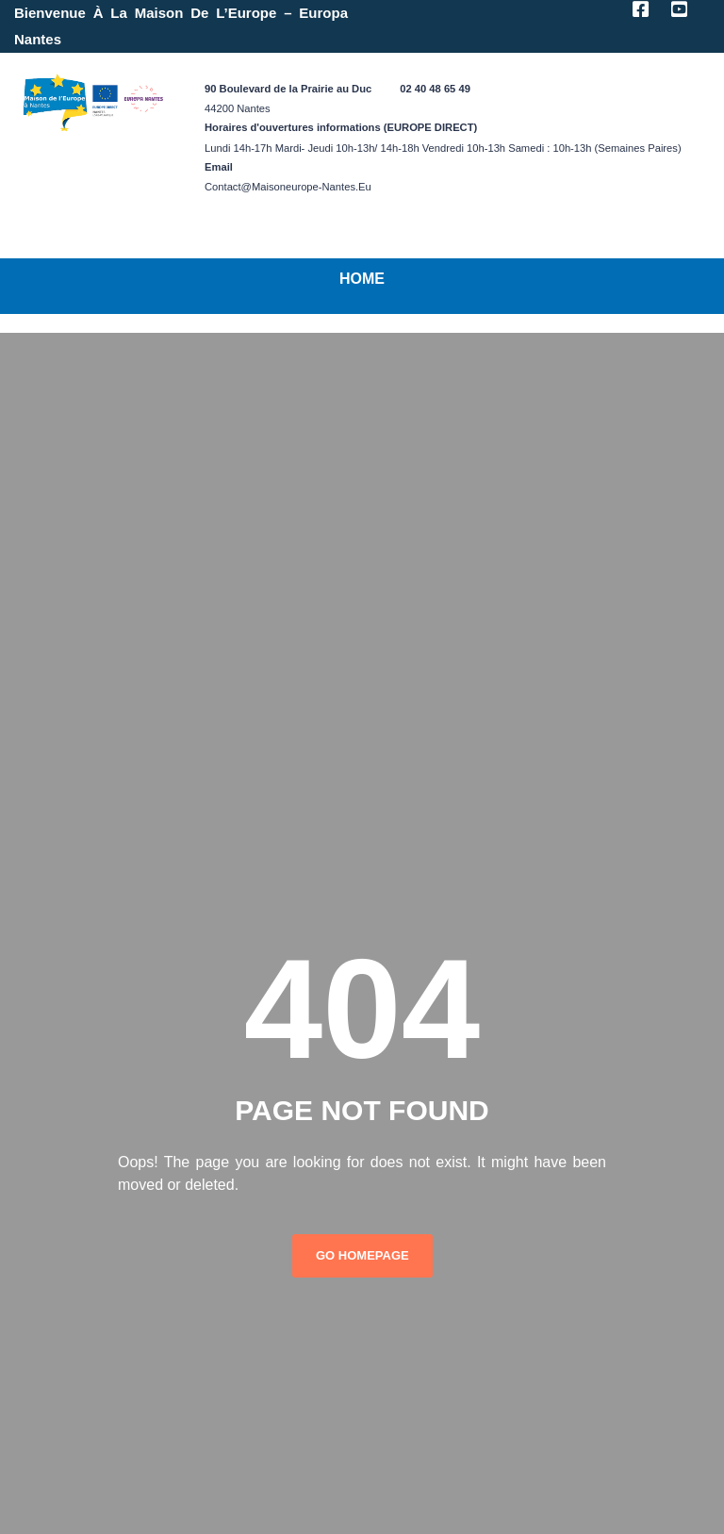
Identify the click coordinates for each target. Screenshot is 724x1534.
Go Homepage (362, 1255)
